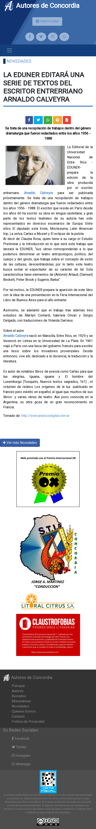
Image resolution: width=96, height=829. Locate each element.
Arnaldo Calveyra (38, 193)
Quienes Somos (24, 711)
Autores (17, 691)
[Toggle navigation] (9, 50)
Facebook (20, 739)
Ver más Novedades (20, 443)
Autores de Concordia (41, 5)
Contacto (18, 716)
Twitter (19, 747)
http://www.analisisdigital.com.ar (45, 416)
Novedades (19, 61)
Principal (18, 686)
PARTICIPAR (47, 21)
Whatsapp (21, 764)
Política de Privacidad (28, 722)
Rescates (19, 696)
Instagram (21, 756)
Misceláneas (21, 701)
